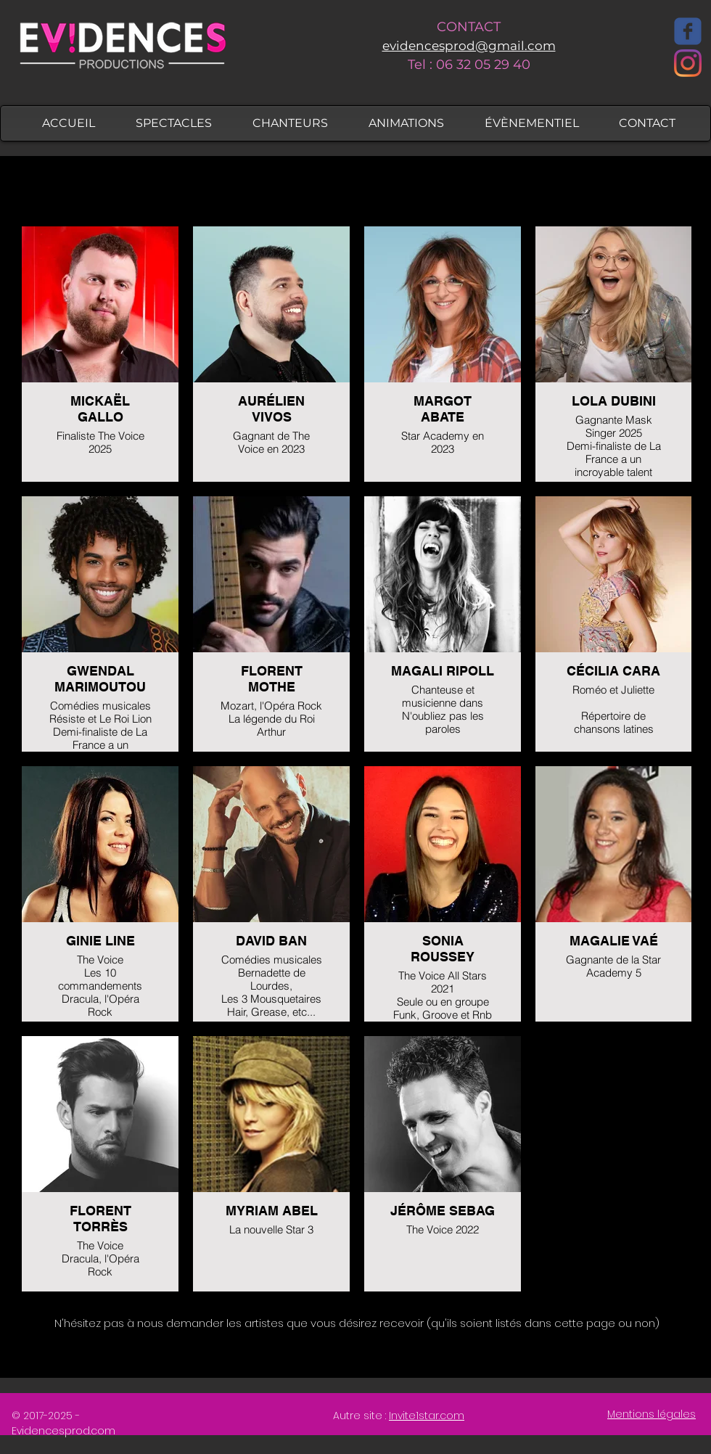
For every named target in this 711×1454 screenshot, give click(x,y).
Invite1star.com (426, 1415)
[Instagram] (688, 63)
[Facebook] (688, 31)
